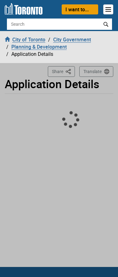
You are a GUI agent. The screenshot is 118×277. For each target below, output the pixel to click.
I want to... (77, 9)
